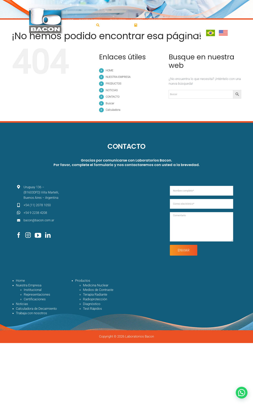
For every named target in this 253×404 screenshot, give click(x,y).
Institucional (33, 290)
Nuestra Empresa (28, 285)
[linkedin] (48, 235)
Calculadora (113, 109)
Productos (82, 280)
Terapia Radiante (95, 294)
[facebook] (18, 235)
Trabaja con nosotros (31, 313)
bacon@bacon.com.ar (39, 220)
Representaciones (37, 294)
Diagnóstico (91, 304)
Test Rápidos (92, 308)
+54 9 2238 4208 (35, 213)
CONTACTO (112, 96)
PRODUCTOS (113, 83)
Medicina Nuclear (95, 285)
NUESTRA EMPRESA (118, 76)
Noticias (22, 304)
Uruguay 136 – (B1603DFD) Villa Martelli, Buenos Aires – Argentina (41, 192)
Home (20, 280)
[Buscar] (97, 25)
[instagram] (28, 235)
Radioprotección (95, 299)
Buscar (110, 103)
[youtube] (38, 235)
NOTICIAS (112, 90)
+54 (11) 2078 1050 (37, 205)
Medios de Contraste (98, 290)
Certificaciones (35, 299)
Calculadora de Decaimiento (36, 308)
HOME (109, 70)
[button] (242, 393)
